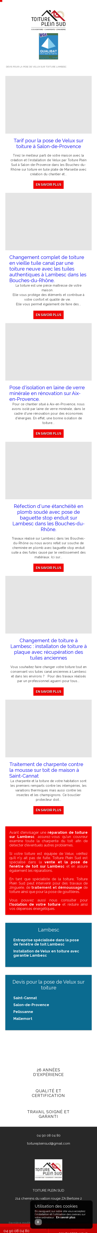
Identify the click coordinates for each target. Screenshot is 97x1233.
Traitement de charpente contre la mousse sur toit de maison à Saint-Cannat (46, 772)
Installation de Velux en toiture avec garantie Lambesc (46, 953)
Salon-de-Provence (31, 1005)
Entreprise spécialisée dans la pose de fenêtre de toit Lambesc (46, 942)
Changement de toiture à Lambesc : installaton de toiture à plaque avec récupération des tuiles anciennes (48, 650)
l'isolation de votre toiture (35, 904)
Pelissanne (23, 1012)
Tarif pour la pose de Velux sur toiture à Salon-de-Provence (48, 143)
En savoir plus (48, 184)
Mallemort (22, 1019)
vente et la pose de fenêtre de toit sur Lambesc (48, 864)
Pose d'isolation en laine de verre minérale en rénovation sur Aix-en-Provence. (47, 393)
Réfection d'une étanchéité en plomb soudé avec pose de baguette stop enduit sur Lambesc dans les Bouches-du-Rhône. (48, 518)
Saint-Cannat (25, 998)
